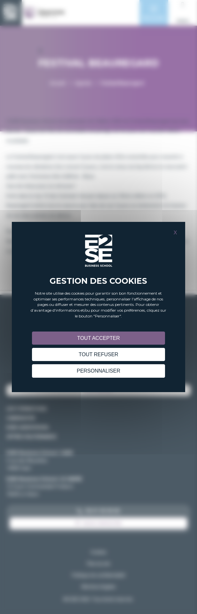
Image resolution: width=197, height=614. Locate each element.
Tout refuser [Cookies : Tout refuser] (98, 354)
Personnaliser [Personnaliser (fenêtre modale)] (98, 371)
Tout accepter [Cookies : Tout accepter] (98, 338)
